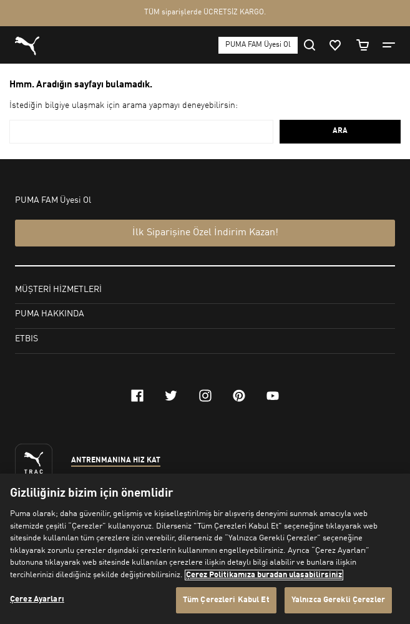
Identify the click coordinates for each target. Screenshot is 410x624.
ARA (340, 131)
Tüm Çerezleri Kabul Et (226, 600)
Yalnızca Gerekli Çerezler (338, 600)
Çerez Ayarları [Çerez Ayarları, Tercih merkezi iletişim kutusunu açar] (37, 599)
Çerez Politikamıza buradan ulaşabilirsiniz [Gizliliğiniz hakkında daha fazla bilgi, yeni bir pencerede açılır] (264, 575)
